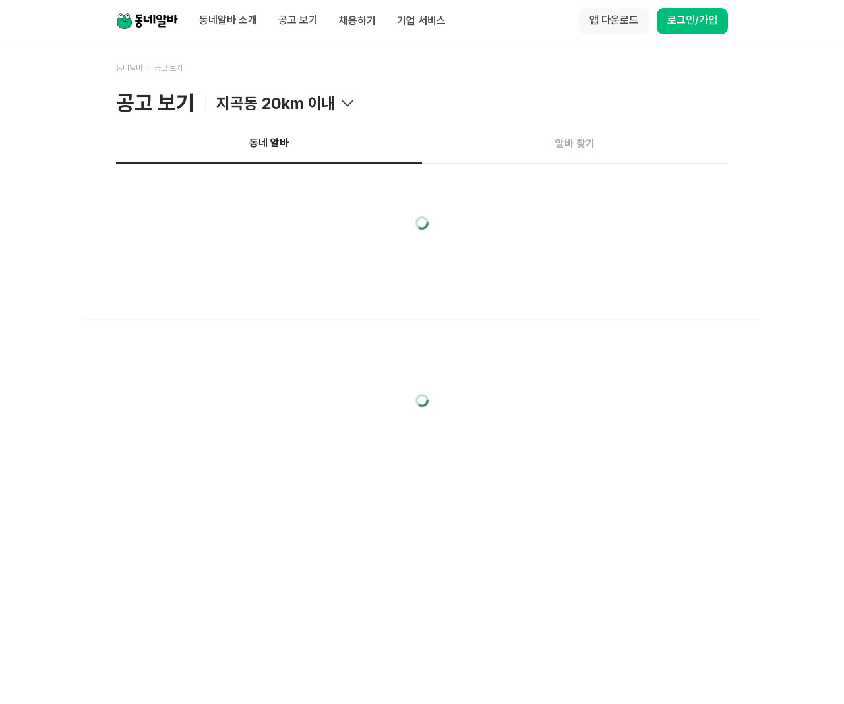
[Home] (147, 21)
